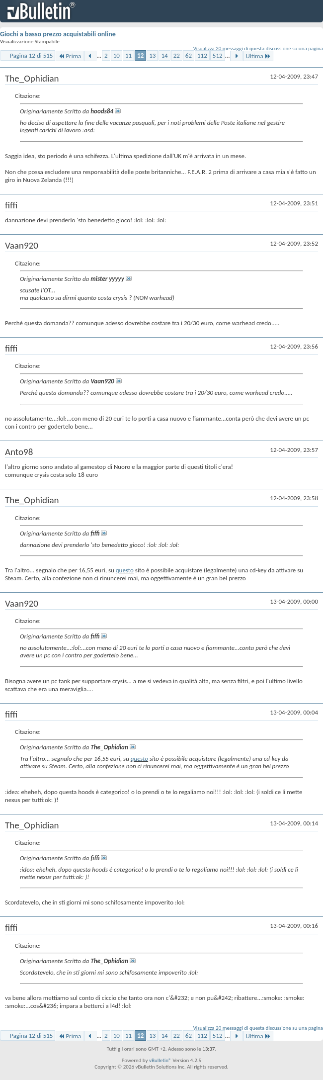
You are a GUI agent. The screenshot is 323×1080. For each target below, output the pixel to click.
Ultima (257, 56)
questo (125, 570)
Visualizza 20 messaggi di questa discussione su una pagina (258, 48)
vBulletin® (160, 1060)
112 (202, 55)
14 (164, 55)
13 (152, 55)
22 (176, 55)
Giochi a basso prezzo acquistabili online (58, 34)
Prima (69, 56)
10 (116, 55)
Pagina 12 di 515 (31, 55)
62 (188, 55)
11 (128, 55)
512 (218, 55)
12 (140, 55)
